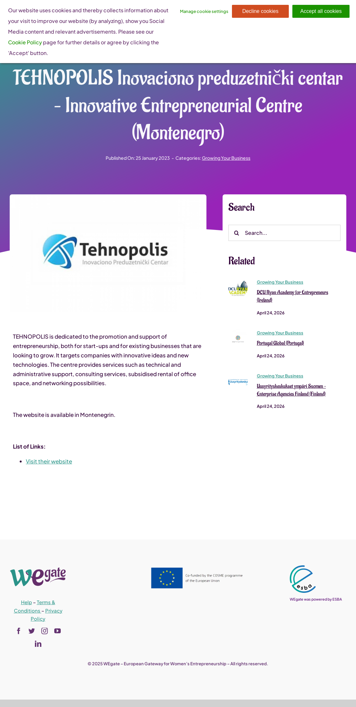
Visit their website (49, 461)
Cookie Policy (25, 42)
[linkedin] (38, 644)
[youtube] (57, 631)
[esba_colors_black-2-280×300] (303, 567)
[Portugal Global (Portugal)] (238, 332)
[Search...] (284, 233)
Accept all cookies (321, 11)
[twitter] (31, 631)
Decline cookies (260, 11)
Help (26, 602)
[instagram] (44, 631)
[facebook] (19, 631)
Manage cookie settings (204, 11)
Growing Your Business (226, 158)
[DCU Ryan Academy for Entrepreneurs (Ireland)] (238, 281)
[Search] (236, 233)
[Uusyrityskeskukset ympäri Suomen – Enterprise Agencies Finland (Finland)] (238, 375)
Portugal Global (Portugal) (280, 343)
